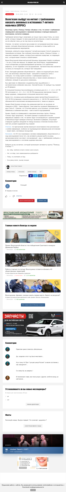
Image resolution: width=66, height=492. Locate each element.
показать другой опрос (33, 404)
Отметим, (8, 127)
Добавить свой (42, 200)
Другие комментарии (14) (26, 200)
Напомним (8, 134)
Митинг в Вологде (32, 171)
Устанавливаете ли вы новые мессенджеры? (25, 389)
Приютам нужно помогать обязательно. (29, 349)
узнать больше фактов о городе (33, 426)
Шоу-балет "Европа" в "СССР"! (19, 449)
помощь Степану (11, 171)
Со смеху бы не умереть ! (24, 371)
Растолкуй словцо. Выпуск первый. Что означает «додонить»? (26, 420)
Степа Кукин (21, 171)
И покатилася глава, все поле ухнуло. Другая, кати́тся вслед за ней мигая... (37, 378)
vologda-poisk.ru (33, 2)
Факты (8, 415)
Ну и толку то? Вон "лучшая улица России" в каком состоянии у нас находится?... (37, 363)
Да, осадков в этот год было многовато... (30, 356)
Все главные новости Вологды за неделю (33, 305)
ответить (19, 196)
